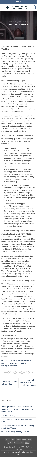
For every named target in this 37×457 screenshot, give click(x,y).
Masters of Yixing (8, 415)
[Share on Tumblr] (31, 372)
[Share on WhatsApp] (6, 372)
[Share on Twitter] (16, 372)
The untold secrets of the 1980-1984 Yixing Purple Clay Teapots (17, 427)
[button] (2, 7)
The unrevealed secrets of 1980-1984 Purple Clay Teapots (28, 382)
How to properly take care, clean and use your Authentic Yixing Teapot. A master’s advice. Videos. (17, 409)
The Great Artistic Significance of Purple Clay (16, 420)
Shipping (20, 446)
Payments (28, 446)
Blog (6, 446)
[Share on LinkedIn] (27, 372)
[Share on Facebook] (9, 372)
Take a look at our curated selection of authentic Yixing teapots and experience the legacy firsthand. (17, 363)
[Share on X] (13, 372)
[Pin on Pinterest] (23, 372)
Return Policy (27, 447)
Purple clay (13, 22)
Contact (19, 449)
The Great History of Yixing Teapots (15, 432)
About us (12, 446)
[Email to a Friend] (20, 372)
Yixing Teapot (23, 22)
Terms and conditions (12, 447)
